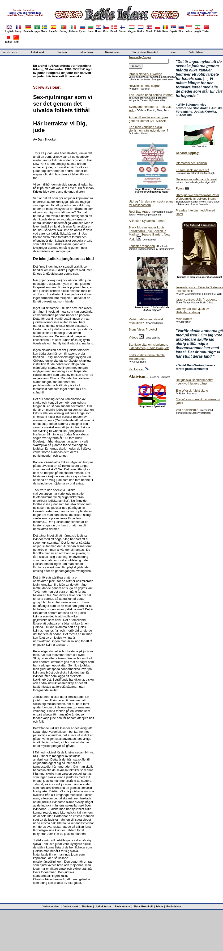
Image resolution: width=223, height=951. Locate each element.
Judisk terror (86, 52)
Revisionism (112, 52)
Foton (180, 188)
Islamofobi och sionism (191, 163)
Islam (173, 52)
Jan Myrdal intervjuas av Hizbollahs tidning (192, 310)
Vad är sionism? (186, 410)
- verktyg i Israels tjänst (191, 383)
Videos (133, 337)
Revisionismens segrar (144, 85)
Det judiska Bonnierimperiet (194, 380)
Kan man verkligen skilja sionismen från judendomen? (148, 128)
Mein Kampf (184, 319)
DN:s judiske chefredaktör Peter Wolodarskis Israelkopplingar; (197, 196)
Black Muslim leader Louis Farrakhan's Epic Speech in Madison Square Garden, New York (149, 233)
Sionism (62, 52)
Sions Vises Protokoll (145, 52)
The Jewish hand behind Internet (151, 95)
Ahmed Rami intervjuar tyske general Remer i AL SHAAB (148, 119)
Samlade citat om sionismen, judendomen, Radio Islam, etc (149, 346)
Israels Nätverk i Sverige (145, 74)
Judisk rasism (10, 52)
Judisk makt (37, 52)
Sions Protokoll (143, 906)
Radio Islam (195, 52)
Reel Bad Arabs (139, 211)
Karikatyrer (136, 369)
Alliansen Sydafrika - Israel (147, 221)
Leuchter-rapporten (142, 246)
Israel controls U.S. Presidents (196, 299)
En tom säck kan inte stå (192, 170)
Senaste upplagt (187, 153)
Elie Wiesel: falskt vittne (192, 390)
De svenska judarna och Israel (196, 179)
